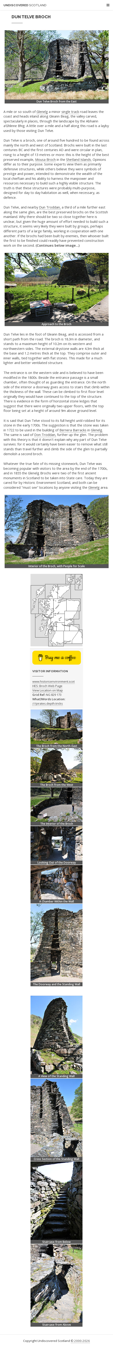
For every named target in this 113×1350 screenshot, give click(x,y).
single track (70, 111)
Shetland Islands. (79, 159)
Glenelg (42, 111)
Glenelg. (97, 430)
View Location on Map (47, 690)
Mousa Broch (45, 159)
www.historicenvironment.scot (53, 681)
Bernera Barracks (72, 430)
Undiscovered (24, 5)
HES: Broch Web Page (47, 686)
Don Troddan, (45, 434)
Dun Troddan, (50, 207)
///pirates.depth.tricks (47, 703)
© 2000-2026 (80, 1341)
